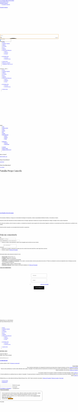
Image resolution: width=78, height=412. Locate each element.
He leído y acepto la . (9, 249)
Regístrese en (4, 382)
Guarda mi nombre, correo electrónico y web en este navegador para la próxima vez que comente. (20, 242)
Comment (2, 247)
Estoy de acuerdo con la (39, 284)
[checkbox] (5, 41)
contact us (76, 372)
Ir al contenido (2, 0)
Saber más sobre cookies (7, 397)
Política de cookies (55, 378)
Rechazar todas (4, 398)
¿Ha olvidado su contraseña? (5, 388)
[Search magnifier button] (57, 38)
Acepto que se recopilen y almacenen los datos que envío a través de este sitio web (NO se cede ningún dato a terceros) (24, 248)
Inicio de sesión (5, 380)
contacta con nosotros (73, 367)
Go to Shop (2, 167)
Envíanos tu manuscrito (14, 363)
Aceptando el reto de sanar (7, 213)
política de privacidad (44, 284)
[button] (39, 366)
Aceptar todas (10, 398)
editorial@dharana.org (4, 357)
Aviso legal (61, 378)
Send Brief (2, 161)
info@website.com (3, 156)
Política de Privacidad (13, 249)
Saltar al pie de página (10, 0)
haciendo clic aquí (36, 395)
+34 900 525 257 (4, 360)
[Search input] (29, 35)
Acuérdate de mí (16, 388)
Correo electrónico (3, 240)
